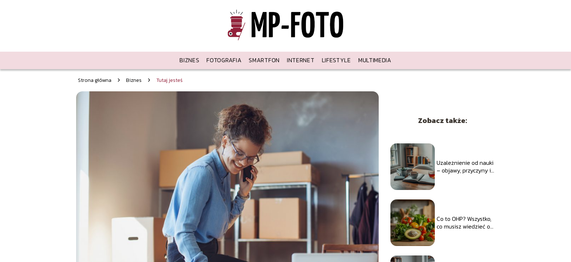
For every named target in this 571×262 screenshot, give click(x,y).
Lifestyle (336, 60)
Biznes (189, 60)
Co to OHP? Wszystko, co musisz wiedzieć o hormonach (464, 222)
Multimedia (374, 60)
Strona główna (94, 80)
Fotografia (223, 60)
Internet (301, 60)
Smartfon (264, 60)
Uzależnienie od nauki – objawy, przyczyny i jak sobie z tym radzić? (465, 166)
